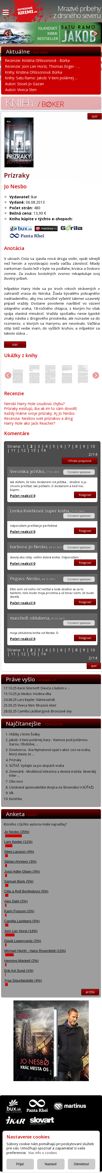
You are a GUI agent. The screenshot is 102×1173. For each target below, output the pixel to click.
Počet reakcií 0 (22, 496)
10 (92, 446)
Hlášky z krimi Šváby (24, 734)
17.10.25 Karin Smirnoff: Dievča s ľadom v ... (37, 688)
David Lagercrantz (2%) (22, 941)
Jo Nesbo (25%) (16, 832)
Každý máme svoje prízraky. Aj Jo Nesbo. (39, 413)
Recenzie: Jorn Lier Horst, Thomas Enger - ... (42, 66)
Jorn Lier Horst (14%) (21, 931)
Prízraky (15, 760)
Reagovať (85, 495)
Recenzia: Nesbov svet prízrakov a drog (38, 418)
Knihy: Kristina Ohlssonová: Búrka (33, 72)
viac (15, 344)
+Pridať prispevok (80, 461)
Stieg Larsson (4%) (19, 851)
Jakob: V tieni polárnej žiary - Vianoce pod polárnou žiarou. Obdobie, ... (48, 742)
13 (33, 450)
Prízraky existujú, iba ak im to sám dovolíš (40, 408)
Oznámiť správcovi (79, 472)
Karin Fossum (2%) (19, 911)
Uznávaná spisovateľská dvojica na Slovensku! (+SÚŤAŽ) (51, 787)
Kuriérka (15, 799)
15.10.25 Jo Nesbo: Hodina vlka (27, 694)
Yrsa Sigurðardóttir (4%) (23, 980)
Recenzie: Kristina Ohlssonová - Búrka (37, 60)
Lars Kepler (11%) (18, 841)
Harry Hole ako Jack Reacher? (29, 423)
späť (94, 116)
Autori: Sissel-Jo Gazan (24, 83)
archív (90, 992)
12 (23, 450)
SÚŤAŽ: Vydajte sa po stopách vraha (36, 765)
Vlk (11, 793)
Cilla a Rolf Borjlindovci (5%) (26, 891)
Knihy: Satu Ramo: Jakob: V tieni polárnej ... (41, 77)
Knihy (34, 102)
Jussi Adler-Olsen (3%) (22, 871)
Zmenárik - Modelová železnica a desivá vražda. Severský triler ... (52, 773)
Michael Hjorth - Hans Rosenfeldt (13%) (35, 950)
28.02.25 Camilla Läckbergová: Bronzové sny (38, 711)
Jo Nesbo (15, 186)
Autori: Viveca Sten (21, 89)
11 (13, 450)
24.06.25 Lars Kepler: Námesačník (29, 699)
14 (43, 450)
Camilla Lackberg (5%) (22, 921)
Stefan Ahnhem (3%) (20, 861)
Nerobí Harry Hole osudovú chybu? (34, 403)
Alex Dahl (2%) (16, 901)
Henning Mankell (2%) (21, 960)
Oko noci (16, 781)
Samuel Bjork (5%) (18, 881)
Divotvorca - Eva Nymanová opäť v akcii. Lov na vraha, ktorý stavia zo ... (50, 752)
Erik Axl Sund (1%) (18, 970)
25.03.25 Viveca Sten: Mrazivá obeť (30, 705)
